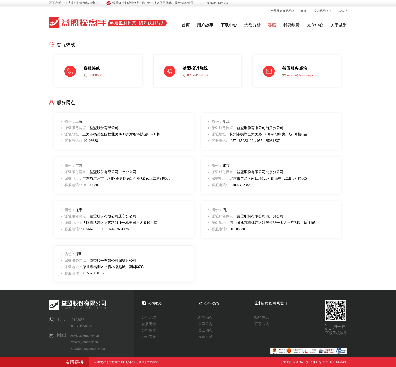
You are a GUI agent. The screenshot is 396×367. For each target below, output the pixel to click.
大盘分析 (252, 25)
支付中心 (315, 25)
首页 (186, 25)
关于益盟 (339, 25)
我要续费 (291, 25)
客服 (272, 25)
